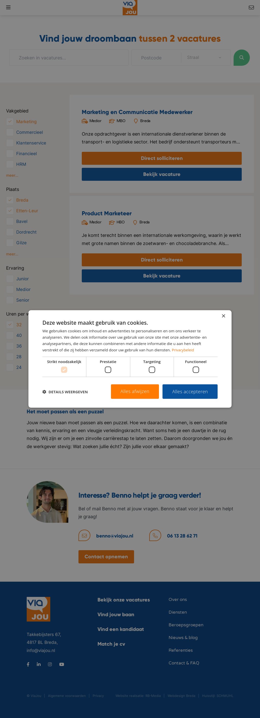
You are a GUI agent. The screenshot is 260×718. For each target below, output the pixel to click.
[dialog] (130, 359)
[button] (65, 391)
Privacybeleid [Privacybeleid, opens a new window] (183, 349)
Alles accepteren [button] (190, 391)
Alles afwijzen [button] (135, 391)
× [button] (223, 316)
